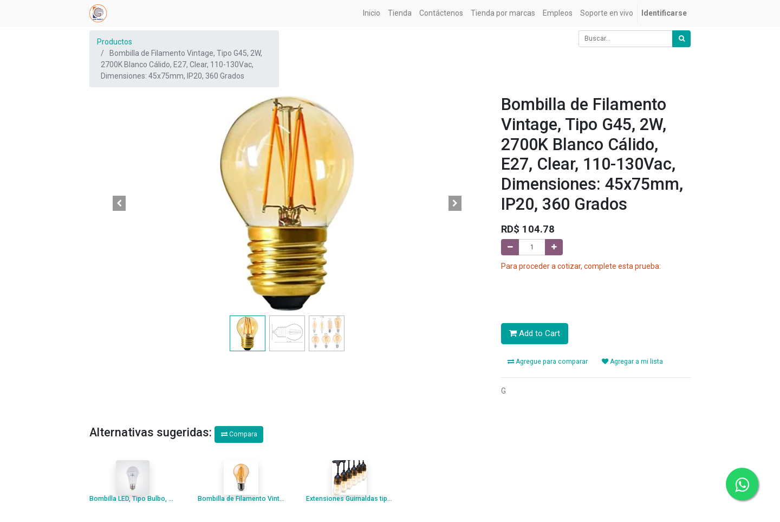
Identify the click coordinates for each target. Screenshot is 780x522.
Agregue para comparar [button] (548, 361)
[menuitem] (371, 13)
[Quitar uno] (510, 247)
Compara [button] (239, 434)
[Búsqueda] (681, 38)
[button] (119, 203)
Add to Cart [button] (534, 333)
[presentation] (583, 293)
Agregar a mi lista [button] (632, 361)
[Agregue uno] (554, 247)
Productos (114, 41)
